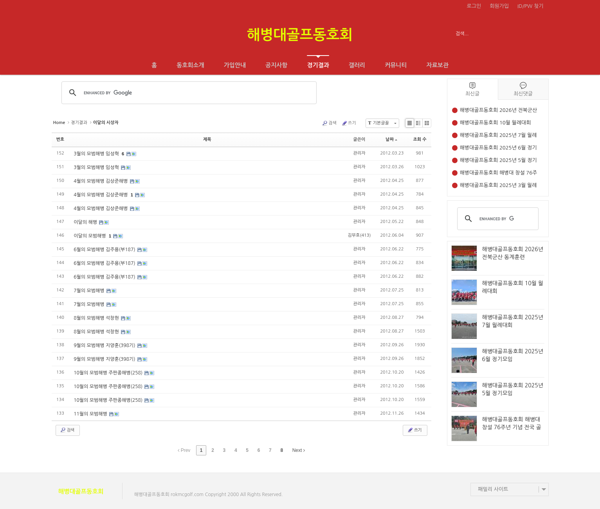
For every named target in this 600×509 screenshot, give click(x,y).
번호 (60, 139)
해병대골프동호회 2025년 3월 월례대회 (498, 186)
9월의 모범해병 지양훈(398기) (105, 345)
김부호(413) (359, 235)
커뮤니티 (396, 65)
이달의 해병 (86, 222)
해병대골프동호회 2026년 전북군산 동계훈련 (498, 111)
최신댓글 (523, 89)
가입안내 (235, 65)
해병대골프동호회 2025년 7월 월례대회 (498, 136)
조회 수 (419, 139)
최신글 (472, 89)
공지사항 (276, 65)
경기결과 (318, 61)
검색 (329, 123)
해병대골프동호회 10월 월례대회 (495, 122)
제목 (207, 139)
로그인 (474, 6)
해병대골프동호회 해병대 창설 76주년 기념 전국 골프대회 (498, 173)
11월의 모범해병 (91, 414)
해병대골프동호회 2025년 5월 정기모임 (498, 161)
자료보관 (438, 65)
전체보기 (74, 34)
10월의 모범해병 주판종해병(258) (109, 373)
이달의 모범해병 (90, 236)
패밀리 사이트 (493, 489)
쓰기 (348, 123)
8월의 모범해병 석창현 (97, 318)
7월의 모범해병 (90, 290)
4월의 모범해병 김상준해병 (101, 181)
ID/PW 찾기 (530, 6)
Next (298, 450)
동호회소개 (190, 65)
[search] (496, 218)
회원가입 (499, 6)
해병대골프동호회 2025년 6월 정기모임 (498, 148)
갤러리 (357, 65)
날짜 (391, 139)
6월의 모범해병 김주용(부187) (105, 249)
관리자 (359, 153)
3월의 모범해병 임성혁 (97, 153)
